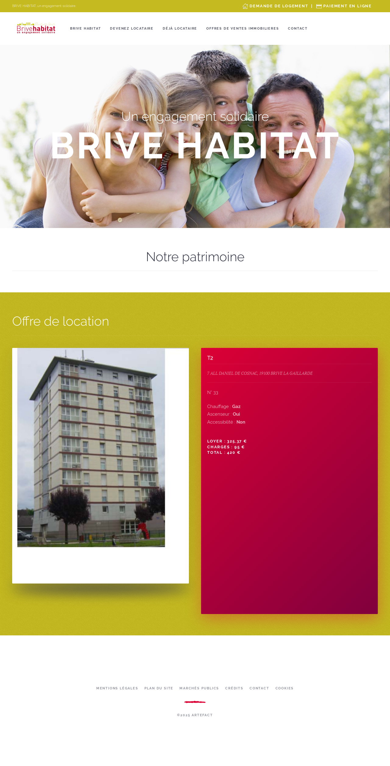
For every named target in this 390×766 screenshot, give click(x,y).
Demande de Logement (279, 6)
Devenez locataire (132, 29)
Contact (298, 29)
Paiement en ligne (347, 6)
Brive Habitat (85, 29)
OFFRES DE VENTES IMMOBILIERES (242, 29)
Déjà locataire (180, 29)
